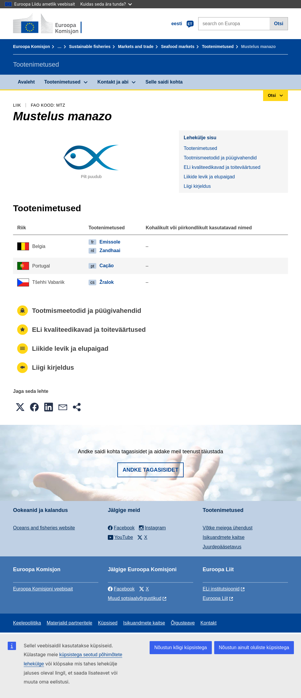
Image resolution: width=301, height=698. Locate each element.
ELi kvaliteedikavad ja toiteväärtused (222, 167)
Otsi (278, 23)
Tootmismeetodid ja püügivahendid (220, 157)
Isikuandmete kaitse (223, 537)
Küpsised (108, 622)
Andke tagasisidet (151, 470)
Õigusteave (183, 622)
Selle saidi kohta (163, 81)
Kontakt (209, 622)
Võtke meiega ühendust (227, 527)
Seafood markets (177, 46)
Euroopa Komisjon (31, 46)
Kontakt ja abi (113, 81)
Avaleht (26, 81)
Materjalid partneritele (69, 622)
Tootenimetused (218, 46)
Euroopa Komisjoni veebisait (43, 588)
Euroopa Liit (215, 598)
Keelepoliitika (27, 622)
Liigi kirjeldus (197, 186)
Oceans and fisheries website (44, 527)
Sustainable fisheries (90, 46)
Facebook (121, 588)
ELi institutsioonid (221, 588)
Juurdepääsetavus (222, 546)
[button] (20, 407)
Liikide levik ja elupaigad (209, 176)
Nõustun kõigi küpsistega (180, 647)
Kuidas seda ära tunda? (106, 4)
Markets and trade (135, 46)
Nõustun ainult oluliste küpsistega (254, 647)
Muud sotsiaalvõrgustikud (134, 598)
